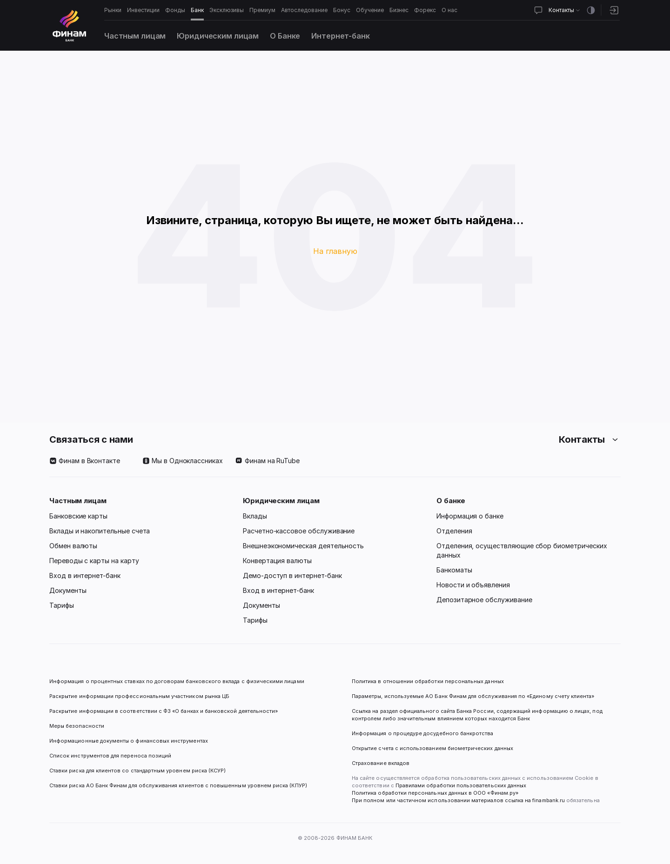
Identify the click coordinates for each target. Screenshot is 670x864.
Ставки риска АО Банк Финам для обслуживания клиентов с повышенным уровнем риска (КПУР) (178, 785)
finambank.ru (548, 800)
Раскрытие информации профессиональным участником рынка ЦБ (139, 696)
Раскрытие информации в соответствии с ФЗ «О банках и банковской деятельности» (163, 711)
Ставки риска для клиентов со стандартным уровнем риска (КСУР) (137, 770)
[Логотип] (69, 26)
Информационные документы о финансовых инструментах (128, 741)
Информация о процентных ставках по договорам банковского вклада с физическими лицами (176, 681)
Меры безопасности (76, 726)
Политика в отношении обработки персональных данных (428, 681)
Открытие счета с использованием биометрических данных (432, 748)
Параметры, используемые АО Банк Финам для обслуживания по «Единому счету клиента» (473, 696)
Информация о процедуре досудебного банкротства (423, 737)
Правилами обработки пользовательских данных (460, 785)
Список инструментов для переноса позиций (110, 755)
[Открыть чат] (538, 10)
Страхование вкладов (380, 763)
